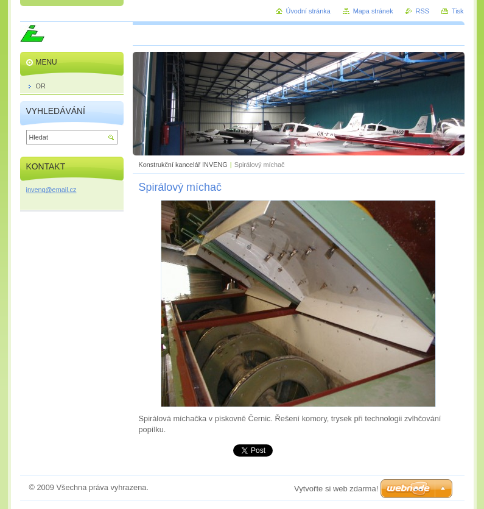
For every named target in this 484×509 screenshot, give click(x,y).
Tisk (458, 11)
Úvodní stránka (308, 11)
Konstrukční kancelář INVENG (183, 164)
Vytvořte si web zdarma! (336, 488)
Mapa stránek (373, 11)
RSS (422, 11)
